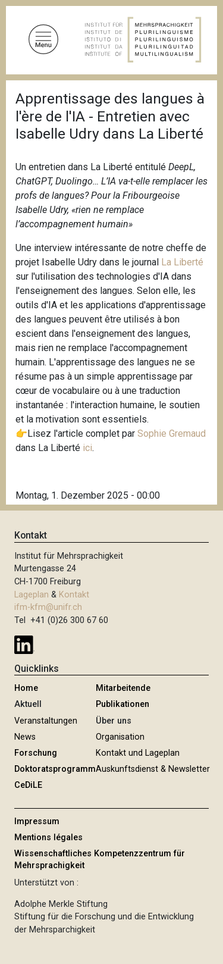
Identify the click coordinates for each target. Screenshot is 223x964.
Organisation (120, 737)
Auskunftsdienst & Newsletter (153, 769)
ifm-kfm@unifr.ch (48, 607)
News (25, 737)
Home (26, 688)
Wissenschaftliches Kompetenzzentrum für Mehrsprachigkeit (99, 860)
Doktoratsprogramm (55, 769)
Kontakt (74, 595)
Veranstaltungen (45, 721)
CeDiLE (28, 785)
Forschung (35, 753)
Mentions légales (48, 837)
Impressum (36, 821)
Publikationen (122, 704)
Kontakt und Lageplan (138, 753)
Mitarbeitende (123, 688)
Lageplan (31, 595)
